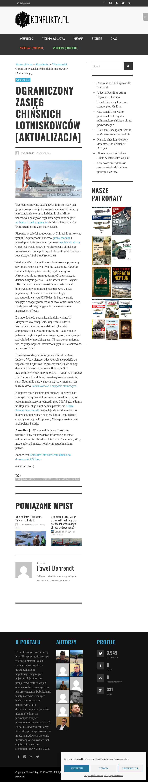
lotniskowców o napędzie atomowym (54, 386)
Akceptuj (76, 768)
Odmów (103, 768)
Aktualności (42, 64)
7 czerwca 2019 (44, 153)
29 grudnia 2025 (63, 533)
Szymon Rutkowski (63, 531)
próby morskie (61, 238)
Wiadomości (59, 64)
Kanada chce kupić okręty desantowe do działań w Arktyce (112, 144)
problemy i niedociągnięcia (31, 222)
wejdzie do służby (69, 242)
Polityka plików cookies (93, 776)
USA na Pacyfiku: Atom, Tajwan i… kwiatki (28, 518)
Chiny (18, 479)
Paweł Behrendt (27, 153)
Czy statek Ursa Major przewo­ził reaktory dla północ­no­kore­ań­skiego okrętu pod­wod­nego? (64, 522)
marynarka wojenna (70, 479)
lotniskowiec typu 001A (50, 479)
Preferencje (130, 768)
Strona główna (23, 64)
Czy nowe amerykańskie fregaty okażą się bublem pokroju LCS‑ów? (112, 167)
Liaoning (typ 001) (30, 479)
